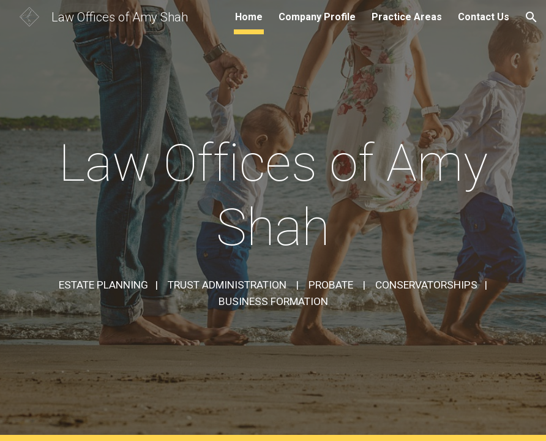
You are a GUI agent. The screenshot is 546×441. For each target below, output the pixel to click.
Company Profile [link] (317, 17)
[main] (273, 195)
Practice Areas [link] (407, 17)
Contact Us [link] (483, 17)
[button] (531, 17)
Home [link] (249, 17)
